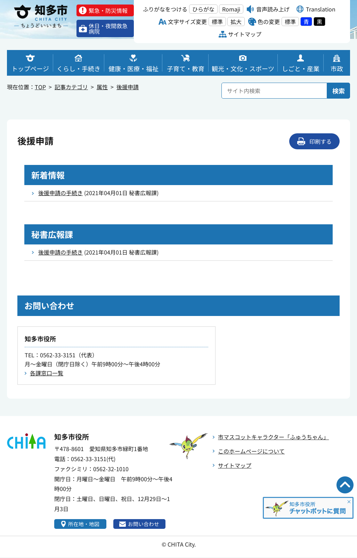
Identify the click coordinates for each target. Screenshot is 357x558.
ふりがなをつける (165, 9)
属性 (102, 87)
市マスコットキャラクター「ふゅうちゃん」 (273, 437)
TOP (40, 87)
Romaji (231, 9)
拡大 (236, 21)
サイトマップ (234, 465)
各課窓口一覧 (46, 373)
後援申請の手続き (60, 193)
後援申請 (127, 87)
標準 (217, 21)
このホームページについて (251, 451)
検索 (338, 90)
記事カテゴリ (71, 87)
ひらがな (203, 9)
